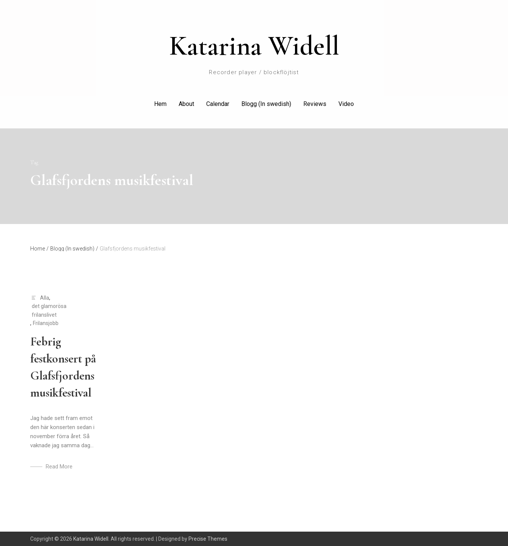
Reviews (314, 103)
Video (346, 103)
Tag (34, 162)
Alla (44, 298)
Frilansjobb (46, 323)
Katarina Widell (254, 45)
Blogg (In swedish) (266, 103)
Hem (160, 103)
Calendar (217, 103)
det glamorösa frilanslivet (49, 310)
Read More (59, 466)
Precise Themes (207, 539)
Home (39, 249)
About (186, 103)
